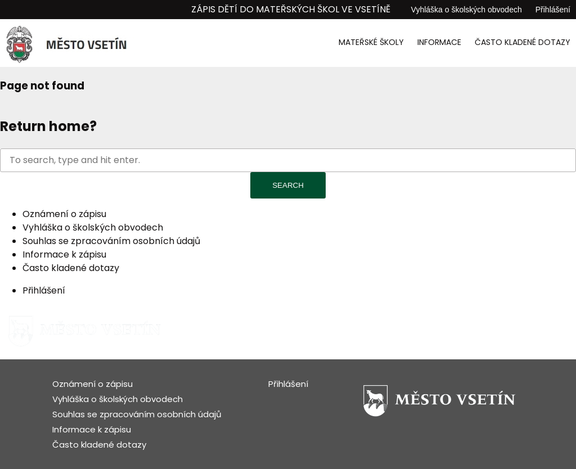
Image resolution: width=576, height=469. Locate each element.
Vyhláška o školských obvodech (466, 9)
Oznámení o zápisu (64, 214)
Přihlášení (553, 9)
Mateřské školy (371, 42)
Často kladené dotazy (522, 42)
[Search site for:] (288, 160)
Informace (439, 42)
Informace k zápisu (64, 254)
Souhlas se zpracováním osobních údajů (111, 240)
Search (288, 185)
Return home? (48, 126)
